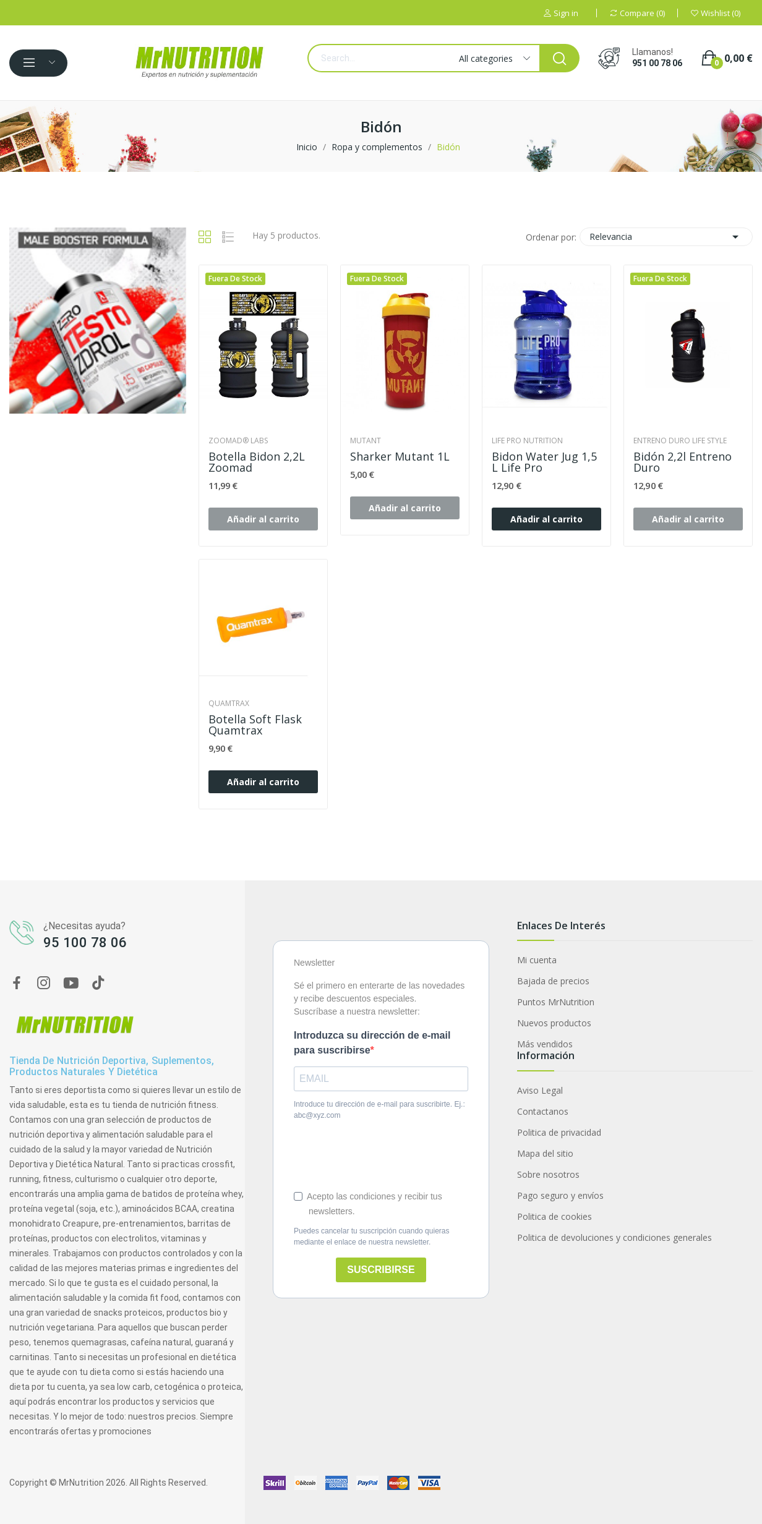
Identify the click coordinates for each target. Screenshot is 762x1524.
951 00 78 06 (657, 63)
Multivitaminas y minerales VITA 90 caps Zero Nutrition (144, 1455)
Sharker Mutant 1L (400, 456)
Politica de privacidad (559, 1132)
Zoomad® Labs (238, 441)
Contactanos (542, 1111)
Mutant (365, 441)
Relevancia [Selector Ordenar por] (666, 236)
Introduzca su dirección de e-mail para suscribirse (372, 1042)
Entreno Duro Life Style (680, 441)
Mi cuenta (537, 960)
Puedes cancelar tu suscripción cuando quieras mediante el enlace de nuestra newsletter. (371, 1236)
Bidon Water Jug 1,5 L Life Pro (544, 462)
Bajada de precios (553, 981)
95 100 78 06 (85, 942)
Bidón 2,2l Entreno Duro (682, 462)
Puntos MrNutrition (555, 1002)
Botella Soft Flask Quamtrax (255, 725)
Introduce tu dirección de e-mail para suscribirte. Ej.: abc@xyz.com (379, 1110)
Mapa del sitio (545, 1153)
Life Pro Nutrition (527, 441)
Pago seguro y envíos (560, 1195)
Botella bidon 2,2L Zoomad (256, 462)
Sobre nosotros (548, 1174)
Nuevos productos (554, 1023)
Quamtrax (228, 703)
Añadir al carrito (546, 519)
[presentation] (388, 1155)
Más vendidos (545, 1044)
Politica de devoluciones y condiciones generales (614, 1237)
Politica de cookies (554, 1216)
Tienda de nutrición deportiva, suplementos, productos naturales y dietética (111, 1066)
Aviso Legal (540, 1090)
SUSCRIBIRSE (380, 1269)
